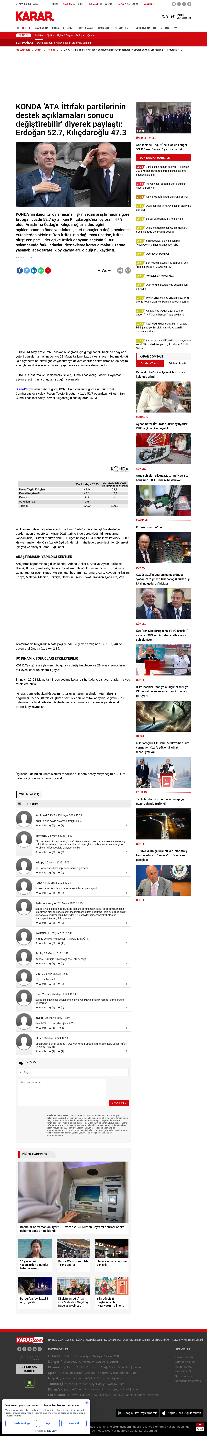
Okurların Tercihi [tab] (150, 363)
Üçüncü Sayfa (65, 35)
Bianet (20, 389)
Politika (39, 35)
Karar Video (104, 28)
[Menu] (174, 28)
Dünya (54, 28)
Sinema (96, 1389)
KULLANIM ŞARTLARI (116, 1339)
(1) (62, 825)
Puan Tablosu (184, 1367)
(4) (53, 893)
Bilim (121, 1384)
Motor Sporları (119, 1373)
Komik (106, 1389)
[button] (99, 271)
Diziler (67, 1378)
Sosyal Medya (97, 1384)
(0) (53, 825)
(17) (62, 943)
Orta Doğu (70, 1362)
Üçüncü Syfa (83, 1356)
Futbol (64, 1373)
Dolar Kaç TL (183, 1371)
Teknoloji (55, 1384)
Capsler (85, 1395)
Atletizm (103, 1373)
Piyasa (71, 1367)
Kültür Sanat (161, 28)
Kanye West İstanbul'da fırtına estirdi (58, 42)
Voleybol (90, 1373)
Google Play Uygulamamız (140, 1413)
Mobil (71, 1384)
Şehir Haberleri (184, 1376)
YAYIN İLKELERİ (94, 1339)
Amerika (84, 1362)
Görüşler (121, 28)
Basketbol (76, 1373)
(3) (53, 872)
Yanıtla (42, 825)
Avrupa (96, 1362)
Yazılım (112, 1384)
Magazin (77, 1378)
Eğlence (117, 1378)
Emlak (81, 1367)
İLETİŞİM (69, 1339)
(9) (53, 1051)
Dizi (87, 1389)
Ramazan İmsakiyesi (188, 1381)
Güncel (27, 28)
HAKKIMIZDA (55, 1339)
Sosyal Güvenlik (119, 1367)
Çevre (90, 35)
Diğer (134, 1373)
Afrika (114, 1362)
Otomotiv (92, 1367)
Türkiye (80, 35)
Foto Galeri (57, 1395)
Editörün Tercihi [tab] (177, 363)
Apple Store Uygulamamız (184, 1413)
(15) (53, 1028)
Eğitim (50, 35)
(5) (53, 1007)
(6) (53, 923)
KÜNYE (80, 1339)
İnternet (81, 1384)
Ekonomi (67, 28)
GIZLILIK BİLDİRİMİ (139, 1339)
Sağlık (88, 1378)
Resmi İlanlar (140, 28)
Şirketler (135, 1367)
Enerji (103, 1367)
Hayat (89, 28)
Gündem (77, 1389)
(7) (53, 984)
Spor (79, 28)
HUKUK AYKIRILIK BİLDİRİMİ (187, 1339)
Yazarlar (41, 28)
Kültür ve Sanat (122, 1395)
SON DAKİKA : (24, 42)
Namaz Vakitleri (185, 1362)
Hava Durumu (184, 1357)
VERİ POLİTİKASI (161, 1339)
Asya (105, 1362)
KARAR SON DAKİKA (29, 1369)
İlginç (115, 1389)
